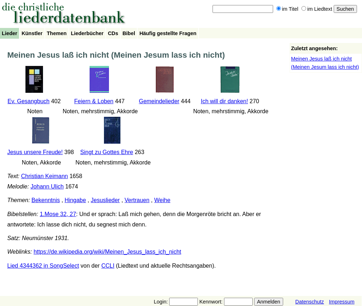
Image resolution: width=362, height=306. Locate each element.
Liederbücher (87, 33)
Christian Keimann (44, 176)
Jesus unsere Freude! (35, 152)
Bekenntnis (46, 200)
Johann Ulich (47, 186)
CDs (113, 33)
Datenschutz (309, 302)
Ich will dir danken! (224, 101)
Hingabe (75, 200)
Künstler (32, 33)
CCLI (107, 266)
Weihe (162, 200)
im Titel (287, 9)
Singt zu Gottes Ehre (106, 152)
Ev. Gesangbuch (28, 101)
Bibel (129, 33)
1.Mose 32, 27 (58, 214)
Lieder (9, 33)
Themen (57, 33)
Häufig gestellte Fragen (167, 33)
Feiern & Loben (93, 101)
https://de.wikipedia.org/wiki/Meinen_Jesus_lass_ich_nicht (107, 252)
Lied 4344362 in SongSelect (43, 266)
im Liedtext (316, 9)
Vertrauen (137, 200)
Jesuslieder (105, 200)
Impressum (341, 302)
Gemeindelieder (159, 101)
